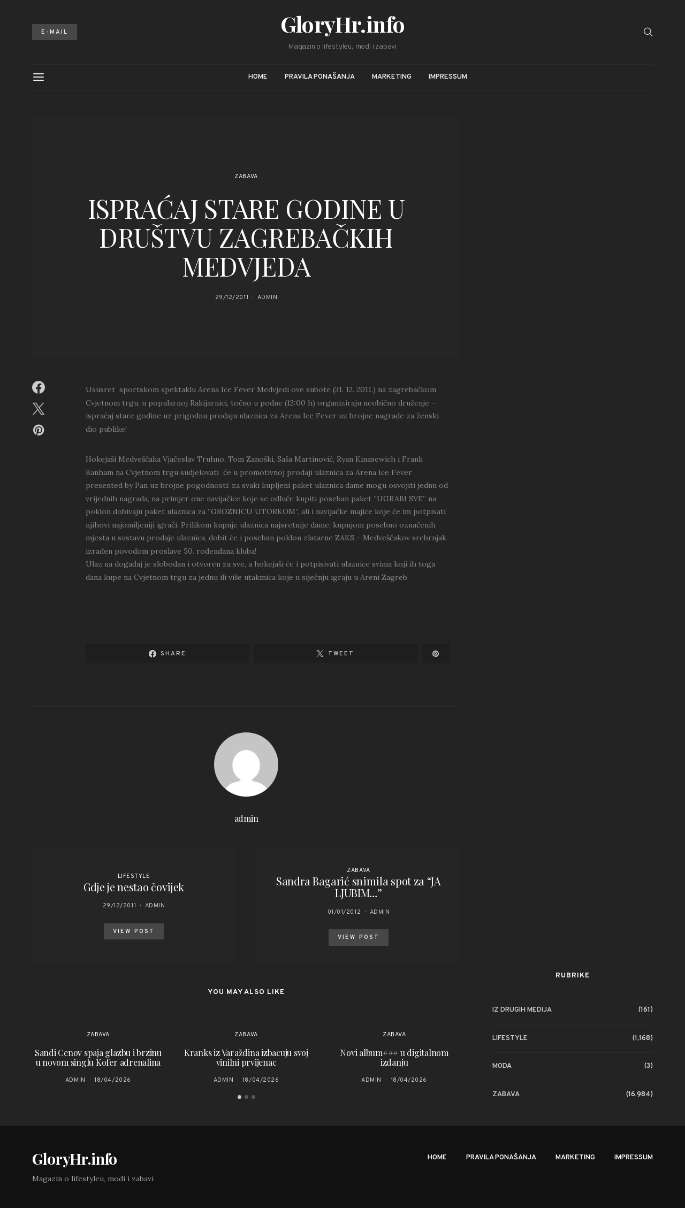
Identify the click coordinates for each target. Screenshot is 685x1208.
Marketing (392, 77)
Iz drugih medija (522, 1010)
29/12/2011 (232, 297)
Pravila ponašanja (320, 77)
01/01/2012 (344, 912)
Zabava (245, 176)
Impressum (448, 77)
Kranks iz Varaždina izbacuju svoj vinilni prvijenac (246, 1057)
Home (258, 77)
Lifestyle (134, 876)
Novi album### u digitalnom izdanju (394, 1057)
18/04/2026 (112, 1080)
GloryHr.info (342, 24)
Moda (502, 1066)
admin (267, 297)
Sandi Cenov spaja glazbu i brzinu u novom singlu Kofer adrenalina (98, 1057)
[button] (239, 1097)
